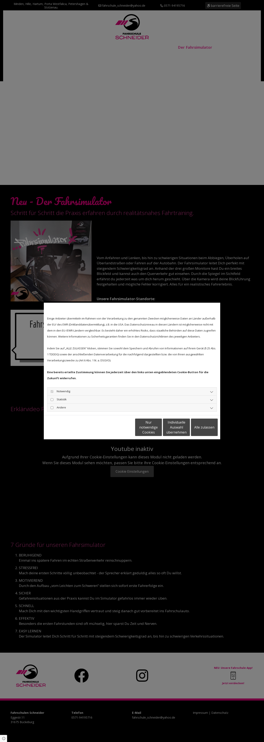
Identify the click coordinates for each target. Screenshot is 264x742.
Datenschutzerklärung (60, 427)
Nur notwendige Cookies (119, 427)
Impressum (85, 427)
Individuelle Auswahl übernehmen (159, 427)
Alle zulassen (198, 427)
